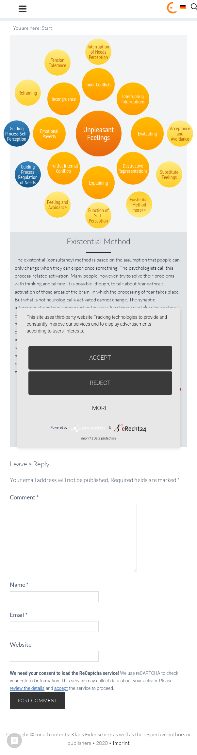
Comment (24, 497)
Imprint (121, 743)
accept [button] (61, 688)
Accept (100, 357)
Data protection (105, 438)
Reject (100, 382)
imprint (86, 438)
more (100, 407)
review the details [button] (27, 688)
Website (20, 644)
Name (19, 584)
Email (18, 614)
